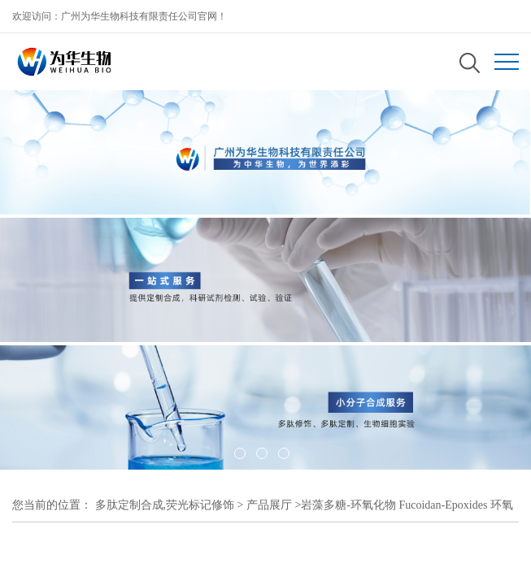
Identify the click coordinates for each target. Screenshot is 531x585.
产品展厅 (269, 505)
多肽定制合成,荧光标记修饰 (165, 505)
